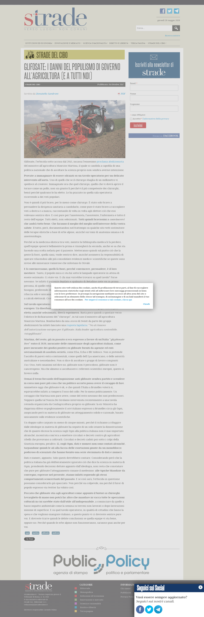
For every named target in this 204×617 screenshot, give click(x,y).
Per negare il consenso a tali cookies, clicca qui (108, 299)
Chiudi (146, 304)
